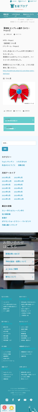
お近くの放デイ (25, 309)
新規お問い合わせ (12, 254)
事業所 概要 (24, 329)
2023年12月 (19, 199)
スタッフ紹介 (24, 327)
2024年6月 (18, 188)
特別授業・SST (7, 340)
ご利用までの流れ (26, 313)
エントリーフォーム (8, 361)
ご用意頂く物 (24, 315)
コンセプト (6, 302)
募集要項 (5, 356)
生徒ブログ (33, 1)
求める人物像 (7, 354)
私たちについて (27, 323)
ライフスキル (7, 333)
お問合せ (4, 410)
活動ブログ (10, 368)
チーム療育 (6, 311)
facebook (13, 400)
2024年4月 (18, 192)
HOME (14, 1)
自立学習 (5, 331)
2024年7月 (6, 188)
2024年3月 (6, 195)
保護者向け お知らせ (26, 352)
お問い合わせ (27, 368)
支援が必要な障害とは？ (28, 304)
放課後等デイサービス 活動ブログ (19, 6)
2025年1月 (18, 177)
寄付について (11, 410)
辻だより (23, 1)
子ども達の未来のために (10, 304)
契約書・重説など (26, 340)
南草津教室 (24, 336)
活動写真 (23, 356)
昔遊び (4, 218)
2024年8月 (18, 185)
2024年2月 (18, 195)
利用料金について (26, 311)
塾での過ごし (10, 323)
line (31, 400)
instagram (7, 400)
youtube (25, 400)
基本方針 (5, 327)
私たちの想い (10, 298)
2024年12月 (6, 181)
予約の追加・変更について (16, 261)
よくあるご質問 (12, 269)
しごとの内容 (7, 352)
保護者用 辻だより (27, 348)
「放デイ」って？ (26, 306)
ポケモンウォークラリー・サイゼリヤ (16, 221)
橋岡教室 (23, 333)
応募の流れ (6, 358)
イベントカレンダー (26, 354)
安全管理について (26, 338)
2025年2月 (6, 177)
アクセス (23, 331)
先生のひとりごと (28, 15)
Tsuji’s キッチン (8, 162)
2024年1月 (6, 199)
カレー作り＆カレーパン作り (13, 211)
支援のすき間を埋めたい (10, 306)
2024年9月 (6, 185)
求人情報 (10, 348)
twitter (19, 400)
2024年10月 (19, 181)
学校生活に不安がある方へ (28, 302)
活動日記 (6, 15)
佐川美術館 (6, 214)
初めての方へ (27, 298)
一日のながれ (7, 329)
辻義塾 (12, 392)
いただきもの (16, 15)
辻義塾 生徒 (9, 34)
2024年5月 (6, 192)
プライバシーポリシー (18, 394)
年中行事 (5, 338)
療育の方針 (6, 309)
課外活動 (5, 336)
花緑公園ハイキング (9, 225)
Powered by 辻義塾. (20, 392)
